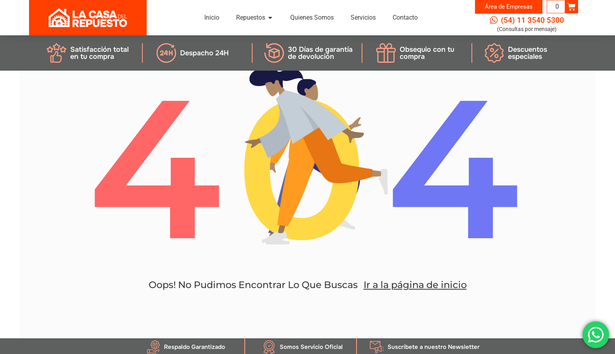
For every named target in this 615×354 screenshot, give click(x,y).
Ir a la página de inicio (415, 284)
